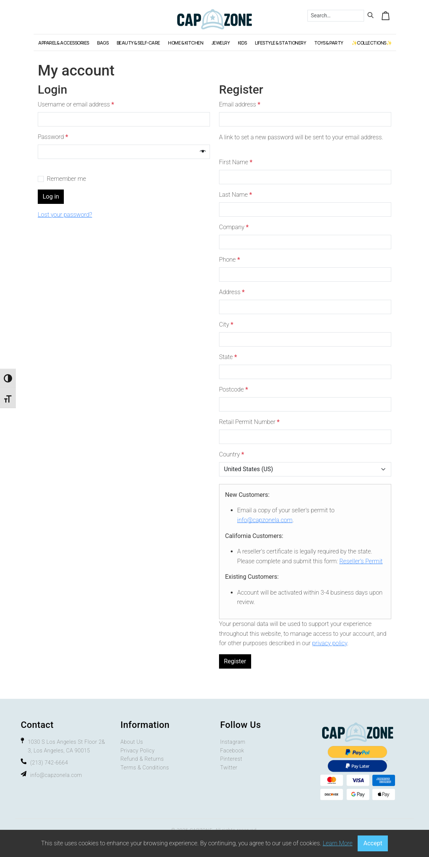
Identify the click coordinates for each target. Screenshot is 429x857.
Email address (241, 104)
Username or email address (77, 104)
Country (231, 454)
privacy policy (329, 643)
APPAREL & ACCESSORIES (63, 43)
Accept (372, 843)
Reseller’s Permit (361, 561)
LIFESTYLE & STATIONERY (280, 43)
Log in (51, 196)
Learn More (337, 843)
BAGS (102, 43)
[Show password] (203, 152)
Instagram (232, 742)
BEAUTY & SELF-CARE (138, 43)
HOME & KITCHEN (185, 43)
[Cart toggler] (385, 15)
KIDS (242, 43)
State (228, 357)
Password (55, 137)
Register (235, 661)
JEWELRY (220, 43)
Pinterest (231, 759)
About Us (131, 742)
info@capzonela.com (264, 520)
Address (232, 292)
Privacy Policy (137, 751)
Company (233, 227)
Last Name (235, 194)
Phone (229, 259)
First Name (235, 162)
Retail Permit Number (249, 421)
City (226, 324)
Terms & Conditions (144, 768)
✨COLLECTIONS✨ (372, 43)
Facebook (232, 751)
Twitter (229, 768)
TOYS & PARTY (328, 43)
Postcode (233, 389)
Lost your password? (65, 214)
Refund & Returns (142, 759)
